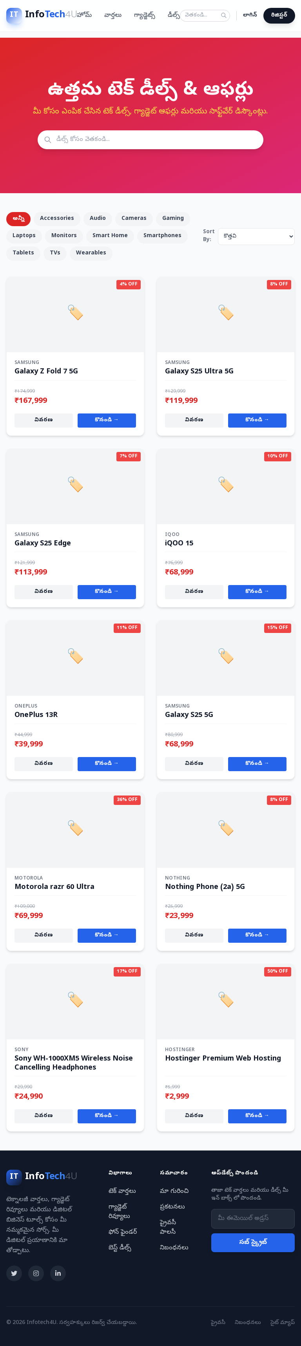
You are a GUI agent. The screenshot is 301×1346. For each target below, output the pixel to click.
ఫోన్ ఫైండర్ (123, 1232)
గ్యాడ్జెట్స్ (144, 15)
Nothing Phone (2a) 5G (205, 887)
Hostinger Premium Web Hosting (223, 1059)
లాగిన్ (250, 15)
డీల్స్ (174, 15)
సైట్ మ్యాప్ (282, 1323)
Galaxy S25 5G (189, 716)
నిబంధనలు (174, 1248)
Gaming (173, 219)
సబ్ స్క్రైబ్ (253, 1242)
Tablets (23, 253)
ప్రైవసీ (218, 1323)
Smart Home (110, 236)
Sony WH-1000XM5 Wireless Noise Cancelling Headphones (74, 1063)
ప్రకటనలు (172, 1207)
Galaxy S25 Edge (43, 544)
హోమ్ (84, 15)
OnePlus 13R (36, 716)
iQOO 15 (179, 544)
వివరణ (43, 420)
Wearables (91, 253)
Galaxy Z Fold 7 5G (46, 372)
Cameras (134, 219)
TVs (55, 253)
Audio (98, 219)
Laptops (24, 236)
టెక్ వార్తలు (122, 1191)
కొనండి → (107, 420)
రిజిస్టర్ (279, 15)
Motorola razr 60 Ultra (54, 887)
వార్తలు (112, 15)
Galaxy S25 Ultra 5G (199, 372)
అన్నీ (18, 219)
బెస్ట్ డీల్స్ (120, 1248)
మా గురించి (174, 1191)
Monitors (64, 236)
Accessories (57, 219)
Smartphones (162, 236)
